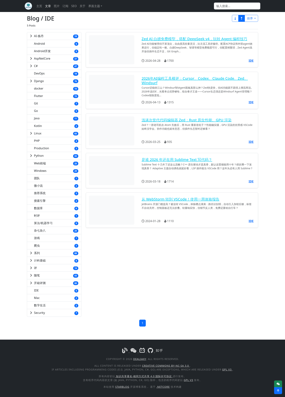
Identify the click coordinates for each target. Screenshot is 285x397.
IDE (36, 290)
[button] (278, 390)
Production (41, 148)
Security (39, 313)
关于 (82, 6)
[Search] (237, 6)
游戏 (37, 238)
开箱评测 (40, 283)
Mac (37, 298)
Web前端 (40, 163)
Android (39, 44)
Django (39, 81)
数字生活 (40, 305)
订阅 (65, 6)
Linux (37, 133)
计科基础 (40, 260)
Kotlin (38, 126)
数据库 (38, 208)
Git (36, 103)
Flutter (38, 96)
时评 (37, 216)
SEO (74, 6)
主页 (39, 6)
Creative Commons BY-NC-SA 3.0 (166, 365)
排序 (250, 18)
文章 (48, 6)
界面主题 (94, 6)
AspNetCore (42, 58)
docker (38, 88)
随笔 (37, 275)
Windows (40, 171)
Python (39, 156)
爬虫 (37, 246)
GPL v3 (227, 369)
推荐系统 (40, 193)
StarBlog (122, 386)
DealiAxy (139, 359)
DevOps (39, 73)
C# (36, 66)
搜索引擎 (40, 201)
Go (36, 111)
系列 (37, 253)
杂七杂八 (40, 230)
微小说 (38, 186)
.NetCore (163, 386)
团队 (37, 178)
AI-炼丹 (39, 36)
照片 (57, 6)
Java (36, 118)
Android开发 (42, 51)
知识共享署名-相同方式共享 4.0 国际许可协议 (144, 376)
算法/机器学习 (43, 223)
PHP (37, 141)
